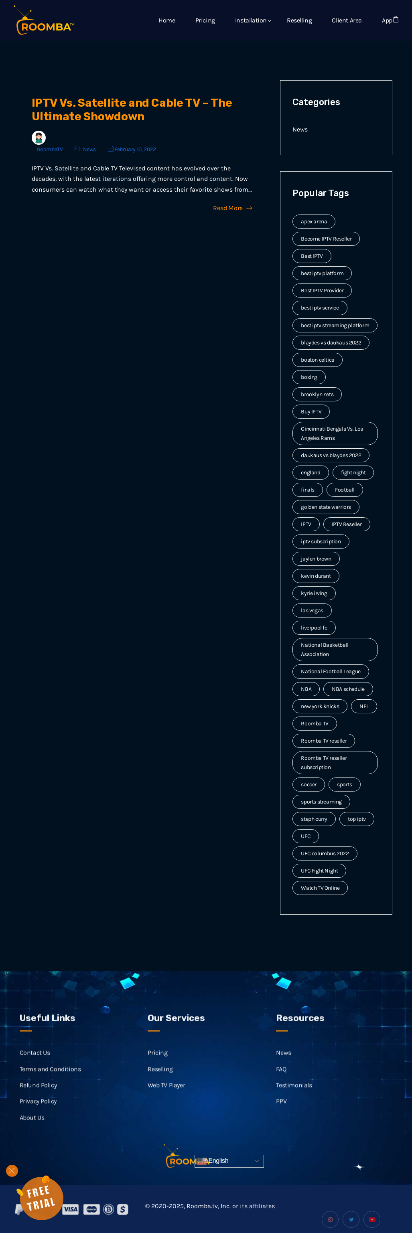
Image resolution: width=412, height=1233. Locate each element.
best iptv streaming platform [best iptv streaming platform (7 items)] (335, 325)
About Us (32, 1124)
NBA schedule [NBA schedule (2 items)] (348, 689)
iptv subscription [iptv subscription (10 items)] (321, 541)
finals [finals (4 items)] (308, 489)
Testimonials (294, 1092)
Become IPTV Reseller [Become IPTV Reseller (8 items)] (326, 238)
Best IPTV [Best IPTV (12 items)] (312, 256)
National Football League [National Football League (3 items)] (330, 671)
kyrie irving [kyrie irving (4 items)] (314, 593)
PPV (281, 1108)
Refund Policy (38, 1092)
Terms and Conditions (50, 1075)
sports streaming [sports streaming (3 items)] (321, 801)
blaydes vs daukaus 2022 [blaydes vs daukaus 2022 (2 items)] (331, 342)
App (387, 20)
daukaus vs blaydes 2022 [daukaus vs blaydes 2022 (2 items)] (331, 455)
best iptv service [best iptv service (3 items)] (320, 307)
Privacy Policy (38, 1108)
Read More (232, 208)
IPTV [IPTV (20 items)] (306, 524)
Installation (251, 20)
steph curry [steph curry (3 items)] (314, 819)
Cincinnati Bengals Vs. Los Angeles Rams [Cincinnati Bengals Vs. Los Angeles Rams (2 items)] (332, 433)
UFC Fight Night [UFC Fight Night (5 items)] (319, 870)
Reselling (299, 20)
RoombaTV (50, 149)
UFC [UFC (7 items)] (306, 836)
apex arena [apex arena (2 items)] (314, 221)
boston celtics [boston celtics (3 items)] (317, 359)
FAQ (281, 1075)
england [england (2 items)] (310, 472)
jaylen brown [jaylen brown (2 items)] (316, 558)
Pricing (205, 20)
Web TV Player (166, 1092)
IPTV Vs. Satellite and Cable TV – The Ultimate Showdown (132, 109)
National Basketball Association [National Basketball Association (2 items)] (324, 650)
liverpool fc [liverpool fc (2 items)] (314, 627)
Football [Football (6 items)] (345, 489)
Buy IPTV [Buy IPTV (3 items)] (311, 411)
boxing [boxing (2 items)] (309, 377)
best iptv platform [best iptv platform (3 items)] (322, 273)
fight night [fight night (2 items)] (353, 472)
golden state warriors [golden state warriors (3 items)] (326, 507)
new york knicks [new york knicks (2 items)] (320, 706)
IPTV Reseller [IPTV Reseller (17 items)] (347, 524)
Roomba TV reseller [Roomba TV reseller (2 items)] (324, 740)
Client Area (347, 20)
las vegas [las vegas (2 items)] (312, 610)
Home (166, 20)
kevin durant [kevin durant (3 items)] (316, 576)
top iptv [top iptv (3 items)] (357, 819)
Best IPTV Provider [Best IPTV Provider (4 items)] (322, 290)
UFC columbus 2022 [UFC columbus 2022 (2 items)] (325, 853)
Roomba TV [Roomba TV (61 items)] (314, 723)
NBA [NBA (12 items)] (306, 689)
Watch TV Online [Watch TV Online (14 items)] (320, 888)
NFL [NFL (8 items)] (364, 706)
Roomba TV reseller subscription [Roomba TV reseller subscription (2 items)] (324, 763)
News (89, 149)
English (212, 1161)
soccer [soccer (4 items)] (309, 784)
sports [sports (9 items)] (344, 784)
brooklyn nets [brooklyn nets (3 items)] (317, 394)
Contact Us (35, 1059)
